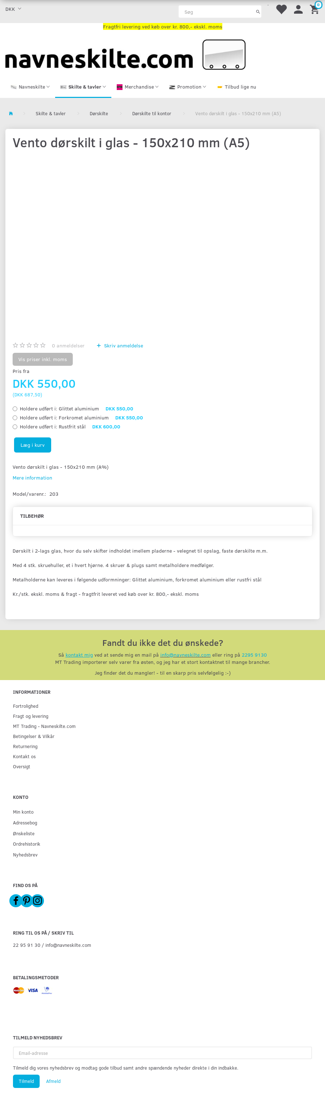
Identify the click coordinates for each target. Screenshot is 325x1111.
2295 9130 (254, 654)
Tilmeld (26, 1081)
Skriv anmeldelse (123, 345)
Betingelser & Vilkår (33, 736)
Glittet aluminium (76, 408)
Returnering (25, 746)
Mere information (32, 477)
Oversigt (21, 766)
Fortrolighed (25, 706)
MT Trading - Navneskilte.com (44, 726)
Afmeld (53, 1081)
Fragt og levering (30, 716)
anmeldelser (68, 345)
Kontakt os (24, 756)
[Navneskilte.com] (125, 54)
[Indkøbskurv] (315, 9)
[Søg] (258, 11)
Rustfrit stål (70, 426)
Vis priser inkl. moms (42, 359)
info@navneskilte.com (185, 654)
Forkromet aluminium (81, 417)
